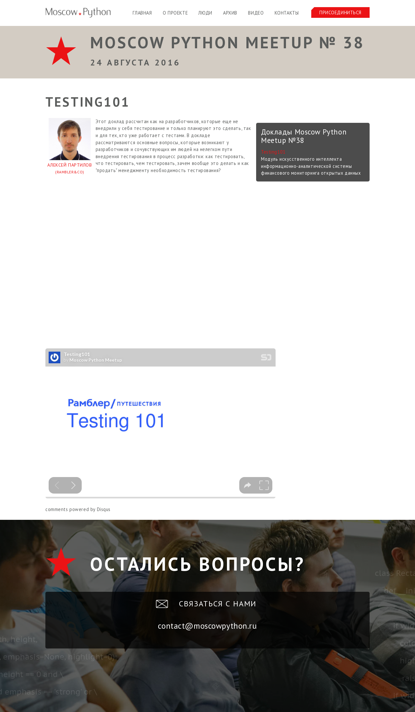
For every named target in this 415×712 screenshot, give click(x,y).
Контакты (287, 13)
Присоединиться (340, 12)
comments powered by (78, 509)
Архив (230, 13)
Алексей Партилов (69, 169)
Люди (205, 13)
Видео (256, 13)
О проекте (175, 13)
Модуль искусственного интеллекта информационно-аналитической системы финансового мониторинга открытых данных (311, 166)
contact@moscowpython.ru (207, 626)
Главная (142, 13)
